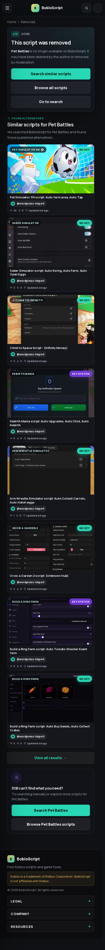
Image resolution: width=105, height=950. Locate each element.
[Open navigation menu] (7, 8)
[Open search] (86, 8)
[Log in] (97, 8)
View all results (50, 757)
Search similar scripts (51, 73)
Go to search (51, 101)
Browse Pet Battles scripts (51, 824)
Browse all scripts (51, 87)
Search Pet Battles (51, 810)
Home (11, 22)
